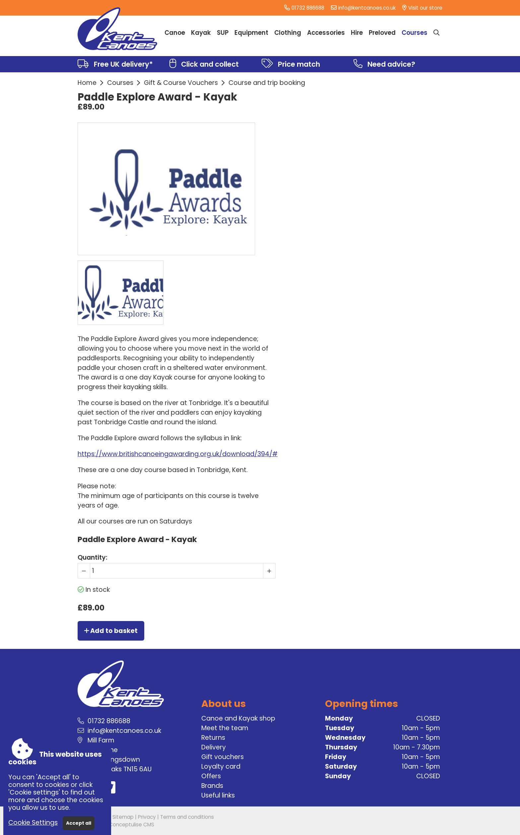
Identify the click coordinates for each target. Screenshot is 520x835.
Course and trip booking (266, 82)
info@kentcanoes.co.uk (367, 7)
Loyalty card (220, 766)
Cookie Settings (33, 822)
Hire (357, 33)
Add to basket (111, 630)
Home (87, 82)
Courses (120, 82)
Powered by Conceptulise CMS (116, 824)
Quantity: (92, 557)
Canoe (174, 33)
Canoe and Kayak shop (238, 718)
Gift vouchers (222, 756)
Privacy (147, 816)
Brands (212, 785)
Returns (213, 737)
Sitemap (123, 816)
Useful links (218, 795)
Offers (211, 776)
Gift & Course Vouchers (181, 82)
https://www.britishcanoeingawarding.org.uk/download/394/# (178, 454)
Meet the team (224, 728)
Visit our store (425, 7)
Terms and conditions (187, 816)
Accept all (78, 823)
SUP (222, 33)
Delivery (213, 747)
